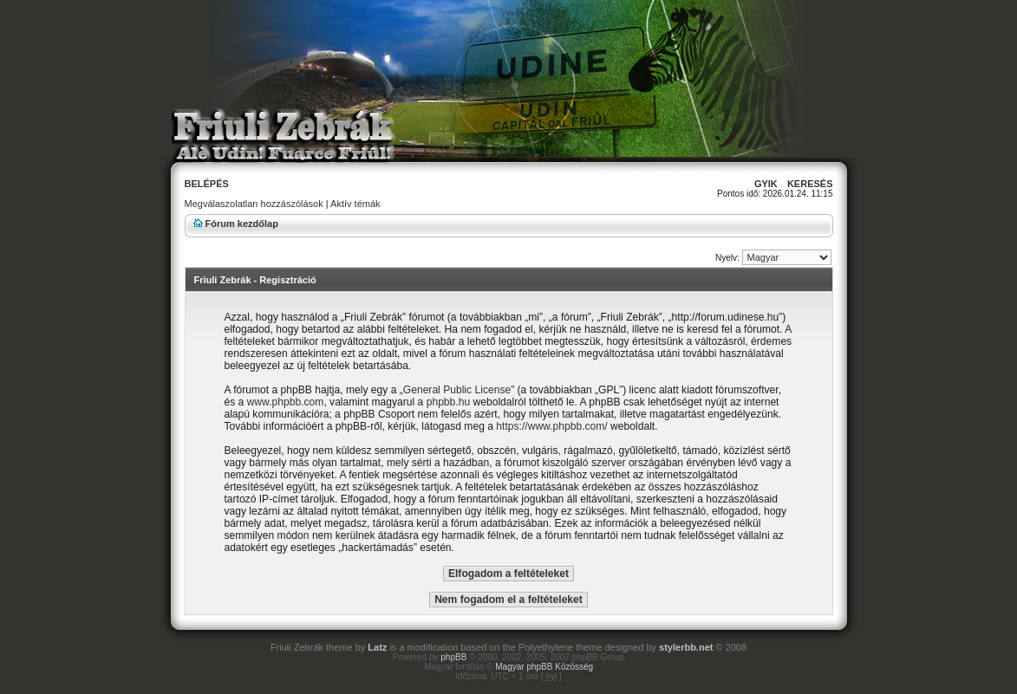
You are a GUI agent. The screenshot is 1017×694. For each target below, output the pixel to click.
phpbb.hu (448, 402)
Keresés (810, 183)
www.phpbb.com (285, 402)
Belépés (207, 183)
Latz (377, 647)
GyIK (766, 183)
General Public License (457, 390)
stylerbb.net (686, 647)
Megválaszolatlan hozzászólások (254, 203)
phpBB (453, 657)
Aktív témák (355, 203)
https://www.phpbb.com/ (551, 426)
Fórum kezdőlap (241, 223)
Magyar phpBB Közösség (544, 666)
